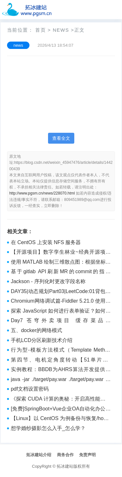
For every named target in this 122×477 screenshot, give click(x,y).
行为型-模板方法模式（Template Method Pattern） (61, 350)
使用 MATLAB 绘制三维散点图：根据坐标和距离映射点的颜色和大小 (61, 262)
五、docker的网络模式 (36, 330)
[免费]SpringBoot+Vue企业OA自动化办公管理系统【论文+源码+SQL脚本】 (61, 409)
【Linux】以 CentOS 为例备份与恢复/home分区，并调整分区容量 (61, 419)
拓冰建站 (65, 466)
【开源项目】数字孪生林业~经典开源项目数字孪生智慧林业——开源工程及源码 (61, 252)
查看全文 (61, 138)
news (61, 30)
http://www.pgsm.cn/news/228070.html (42, 193)
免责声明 (87, 454)
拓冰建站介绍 (38, 454)
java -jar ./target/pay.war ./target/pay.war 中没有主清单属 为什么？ (61, 380)
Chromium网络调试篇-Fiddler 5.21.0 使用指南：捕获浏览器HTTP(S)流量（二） (61, 301)
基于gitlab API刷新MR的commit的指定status (61, 272)
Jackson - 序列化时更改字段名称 (48, 281)
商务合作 (65, 454)
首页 (40, 30)
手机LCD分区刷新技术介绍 (41, 340)
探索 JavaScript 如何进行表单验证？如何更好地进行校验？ (61, 311)
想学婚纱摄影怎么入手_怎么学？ (48, 428)
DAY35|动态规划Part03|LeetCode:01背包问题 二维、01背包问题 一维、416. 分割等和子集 (61, 292)
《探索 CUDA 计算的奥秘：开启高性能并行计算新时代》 (61, 399)
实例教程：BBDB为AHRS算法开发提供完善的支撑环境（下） (61, 370)
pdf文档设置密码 (30, 389)
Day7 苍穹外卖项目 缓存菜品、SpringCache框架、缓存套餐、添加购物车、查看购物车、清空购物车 (61, 321)
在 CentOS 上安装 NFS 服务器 (46, 242)
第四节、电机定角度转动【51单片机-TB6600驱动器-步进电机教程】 (61, 360)
